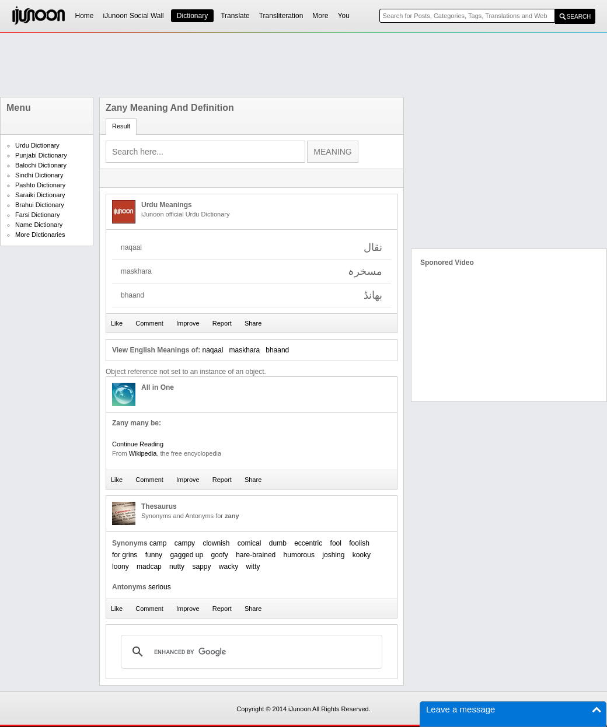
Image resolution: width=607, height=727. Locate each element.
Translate (235, 16)
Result (121, 126)
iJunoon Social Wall (133, 16)
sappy (201, 566)
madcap (149, 566)
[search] (250, 652)
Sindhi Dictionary (39, 175)
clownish (216, 543)
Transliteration (281, 16)
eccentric (308, 543)
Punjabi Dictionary (41, 155)
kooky (362, 555)
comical (249, 543)
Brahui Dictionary (39, 204)
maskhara (244, 350)
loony (120, 566)
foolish (359, 543)
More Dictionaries (40, 234)
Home (84, 16)
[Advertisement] (303, 65)
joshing (333, 555)
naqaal (212, 350)
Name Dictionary (38, 224)
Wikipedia (143, 453)
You (344, 16)
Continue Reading (137, 444)
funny (153, 555)
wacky (228, 566)
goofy (219, 555)
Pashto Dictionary (40, 184)
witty (253, 566)
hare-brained (255, 555)
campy (185, 543)
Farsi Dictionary (37, 214)
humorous (299, 555)
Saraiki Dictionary (40, 194)
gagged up (186, 555)
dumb (278, 543)
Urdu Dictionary (37, 145)
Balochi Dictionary (41, 165)
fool (335, 543)
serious (159, 587)
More (320, 16)
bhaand (277, 350)
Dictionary (192, 16)
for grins (124, 555)
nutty (176, 566)
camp (157, 543)
